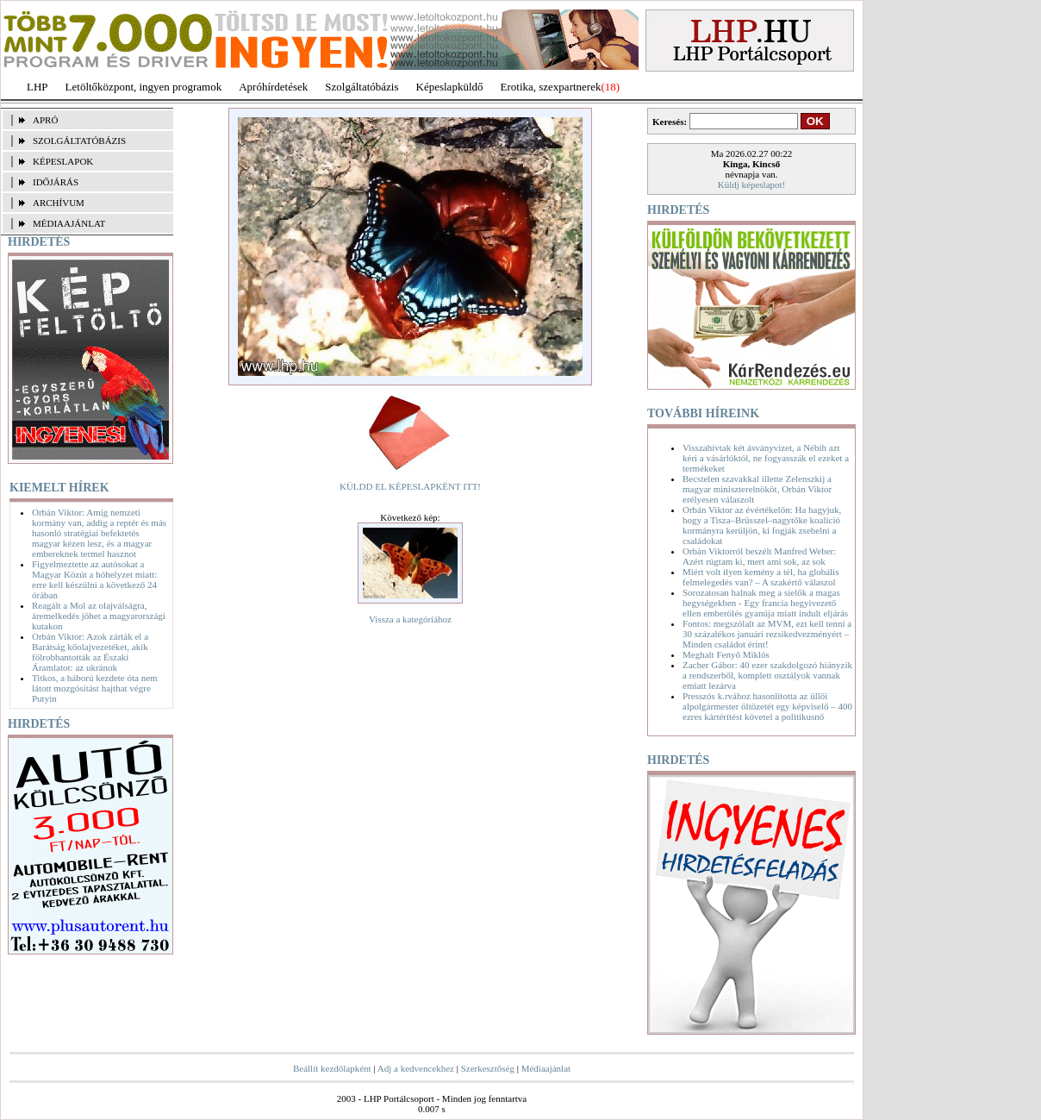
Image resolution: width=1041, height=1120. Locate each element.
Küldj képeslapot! (752, 184)
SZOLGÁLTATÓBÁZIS (79, 140)
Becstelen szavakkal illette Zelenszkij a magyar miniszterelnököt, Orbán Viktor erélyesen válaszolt (757, 488)
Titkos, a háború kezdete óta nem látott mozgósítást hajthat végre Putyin (95, 688)
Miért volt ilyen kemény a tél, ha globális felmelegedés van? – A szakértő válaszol (760, 576)
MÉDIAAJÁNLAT (69, 223)
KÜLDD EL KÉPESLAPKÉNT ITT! (410, 486)
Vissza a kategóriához (410, 619)
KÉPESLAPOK (63, 161)
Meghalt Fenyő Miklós (726, 654)
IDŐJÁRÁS (55, 182)
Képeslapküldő (449, 86)
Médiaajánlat (545, 1068)
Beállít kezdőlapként (332, 1068)
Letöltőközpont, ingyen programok (143, 86)
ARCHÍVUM (58, 202)
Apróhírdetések (273, 86)
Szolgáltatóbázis (361, 86)
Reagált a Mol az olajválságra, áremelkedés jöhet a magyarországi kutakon (98, 615)
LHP (37, 86)
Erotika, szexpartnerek (551, 86)
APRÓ (45, 120)
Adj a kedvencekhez (415, 1068)
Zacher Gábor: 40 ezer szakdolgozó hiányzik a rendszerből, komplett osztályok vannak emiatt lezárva (767, 675)
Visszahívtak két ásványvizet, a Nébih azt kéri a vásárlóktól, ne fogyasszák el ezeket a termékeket (766, 457)
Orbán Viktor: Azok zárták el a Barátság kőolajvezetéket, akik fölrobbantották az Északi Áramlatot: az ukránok (90, 652)
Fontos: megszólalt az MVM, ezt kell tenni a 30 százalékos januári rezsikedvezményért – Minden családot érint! (767, 633)
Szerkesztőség (487, 1068)
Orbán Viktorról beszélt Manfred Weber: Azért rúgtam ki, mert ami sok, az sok (759, 556)
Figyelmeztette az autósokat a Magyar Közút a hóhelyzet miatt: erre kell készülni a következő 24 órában (94, 579)
